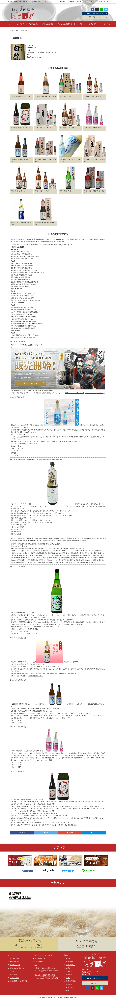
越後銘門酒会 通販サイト (95, 13)
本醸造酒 (69, 974)
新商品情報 (92, 23)
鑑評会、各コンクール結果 (43, 955)
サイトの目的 (19, 23)
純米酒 (68, 958)
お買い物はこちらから (35, 675)
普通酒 (68, 977)
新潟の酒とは (33, 23)
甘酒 (67, 990)
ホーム (8, 23)
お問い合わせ (94, 17)
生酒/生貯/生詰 (71, 981)
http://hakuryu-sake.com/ (35, 57)
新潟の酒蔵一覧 (48, 23)
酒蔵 (17, 30)
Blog (36, 964)
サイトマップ (103, 2)
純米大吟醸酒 (70, 964)
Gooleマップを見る (51, 52)
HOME (12, 30)
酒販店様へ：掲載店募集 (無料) (45, 974)
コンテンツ (80, 23)
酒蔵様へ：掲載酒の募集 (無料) (45, 968)
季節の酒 (69, 984)
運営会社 (62, 2)
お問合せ (93, 2)
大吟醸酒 (69, 971)
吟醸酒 (68, 968)
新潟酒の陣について (41, 958)
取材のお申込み (82, 2)
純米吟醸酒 (69, 961)
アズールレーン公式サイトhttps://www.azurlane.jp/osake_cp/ (84, 392)
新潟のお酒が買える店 (65, 23)
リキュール (69, 987)
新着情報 (71, 2)
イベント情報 (105, 23)
